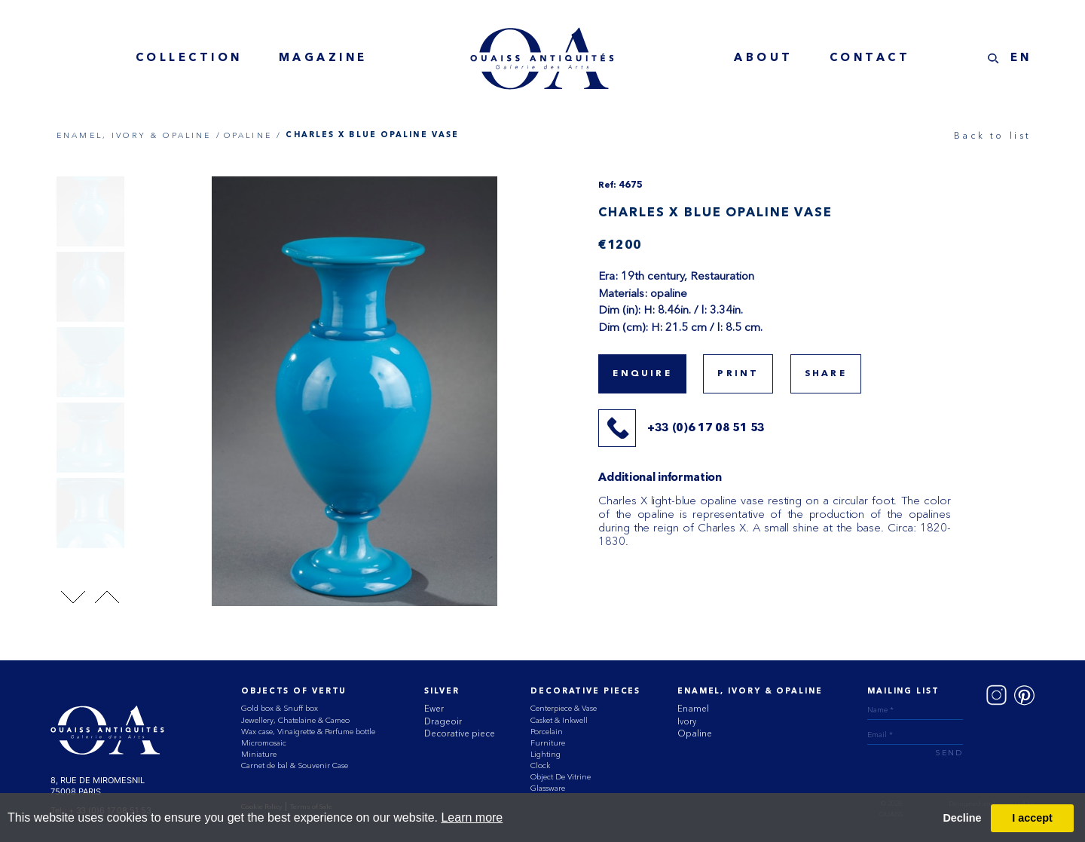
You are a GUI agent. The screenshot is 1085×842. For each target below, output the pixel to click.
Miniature (259, 754)
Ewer (434, 708)
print (738, 373)
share (826, 373)
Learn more (472, 817)
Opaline (694, 733)
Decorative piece (459, 733)
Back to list (993, 135)
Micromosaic (263, 743)
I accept (1032, 818)
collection (189, 58)
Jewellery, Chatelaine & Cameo (295, 720)
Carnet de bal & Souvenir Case (294, 765)
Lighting (545, 754)
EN (1021, 58)
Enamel (693, 708)
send (949, 753)
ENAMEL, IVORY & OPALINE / (139, 135)
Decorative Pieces (585, 691)
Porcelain (546, 731)
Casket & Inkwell (559, 720)
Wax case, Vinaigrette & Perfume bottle (308, 731)
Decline (962, 818)
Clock (540, 765)
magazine (323, 58)
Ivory (686, 721)
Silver (441, 691)
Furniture (547, 743)
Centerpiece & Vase (563, 708)
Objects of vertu (294, 691)
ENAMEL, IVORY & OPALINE (749, 691)
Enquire (642, 373)
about (763, 58)
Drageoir (443, 721)
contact (870, 58)
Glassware (547, 788)
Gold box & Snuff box (279, 708)
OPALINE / (253, 135)
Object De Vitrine (560, 777)
